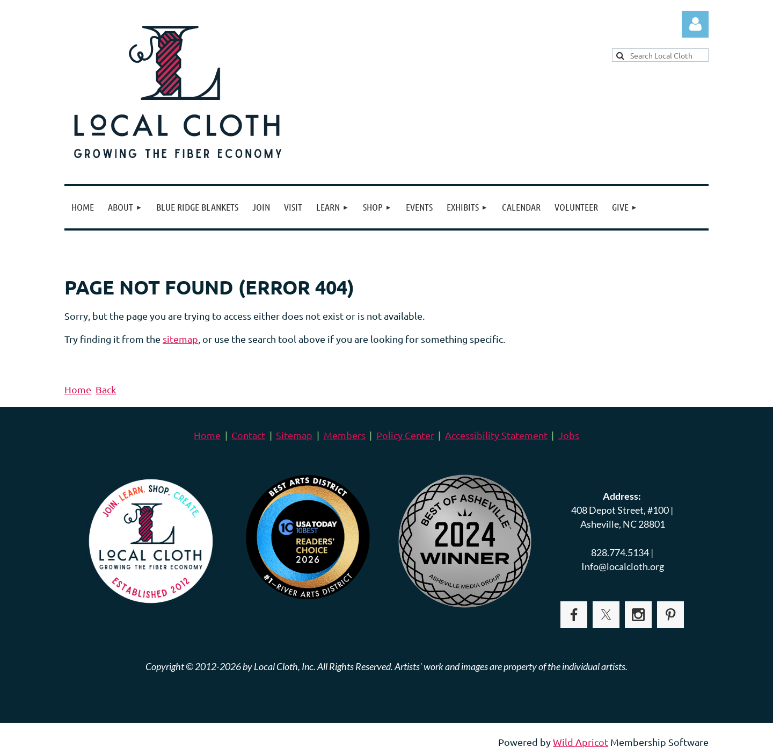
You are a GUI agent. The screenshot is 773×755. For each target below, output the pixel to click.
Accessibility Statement (496, 435)
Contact (248, 435)
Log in (695, 24)
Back (106, 389)
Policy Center (405, 435)
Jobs (568, 435)
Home (77, 389)
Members (345, 435)
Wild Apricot (580, 741)
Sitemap (294, 435)
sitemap (180, 338)
